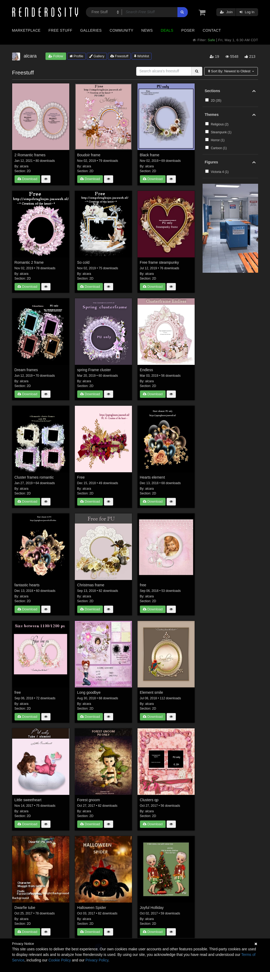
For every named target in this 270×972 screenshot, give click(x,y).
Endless (146, 370)
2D (29, 171)
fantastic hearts (27, 585)
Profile (76, 56)
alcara (24, 166)
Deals (167, 30)
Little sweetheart (28, 800)
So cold (83, 262)
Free (81, 477)
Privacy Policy (96, 960)
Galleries (91, 30)
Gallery (96, 56)
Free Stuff (60, 30)
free (143, 585)
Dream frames (26, 370)
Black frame (149, 155)
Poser (188, 30)
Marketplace (26, 30)
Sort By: (229, 71)
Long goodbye (89, 692)
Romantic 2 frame (29, 262)
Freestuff (119, 56)
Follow (55, 56)
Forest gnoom (88, 800)
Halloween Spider (91, 907)
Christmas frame (90, 585)
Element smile (151, 692)
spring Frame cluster (94, 370)
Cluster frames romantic (34, 477)
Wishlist (141, 56)
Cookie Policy (59, 960)
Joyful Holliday (152, 907)
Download (27, 179)
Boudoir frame (88, 155)
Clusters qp (149, 800)
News (147, 30)
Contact (212, 30)
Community (122, 30)
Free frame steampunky (159, 262)
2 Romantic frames (30, 155)
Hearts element (152, 477)
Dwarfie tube (25, 907)
